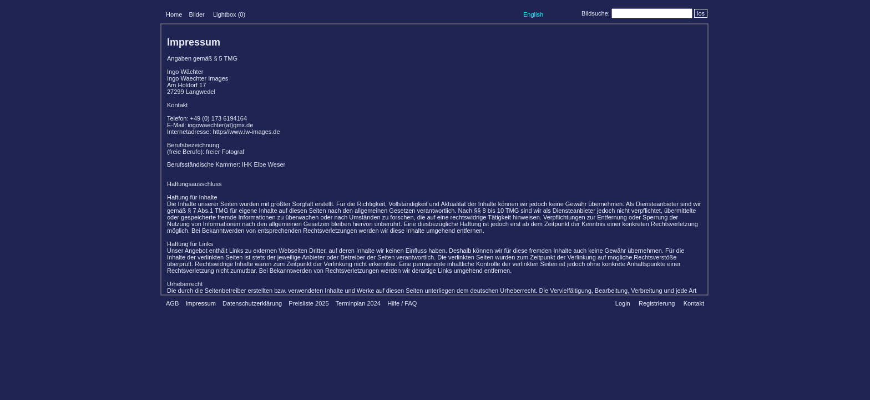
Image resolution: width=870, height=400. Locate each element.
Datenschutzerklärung (252, 303)
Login (622, 303)
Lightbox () (229, 14)
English (533, 14)
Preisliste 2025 (308, 303)
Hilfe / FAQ (402, 303)
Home (174, 14)
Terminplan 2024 (358, 303)
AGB (172, 303)
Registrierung (657, 303)
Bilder (197, 14)
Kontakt (694, 303)
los (701, 13)
